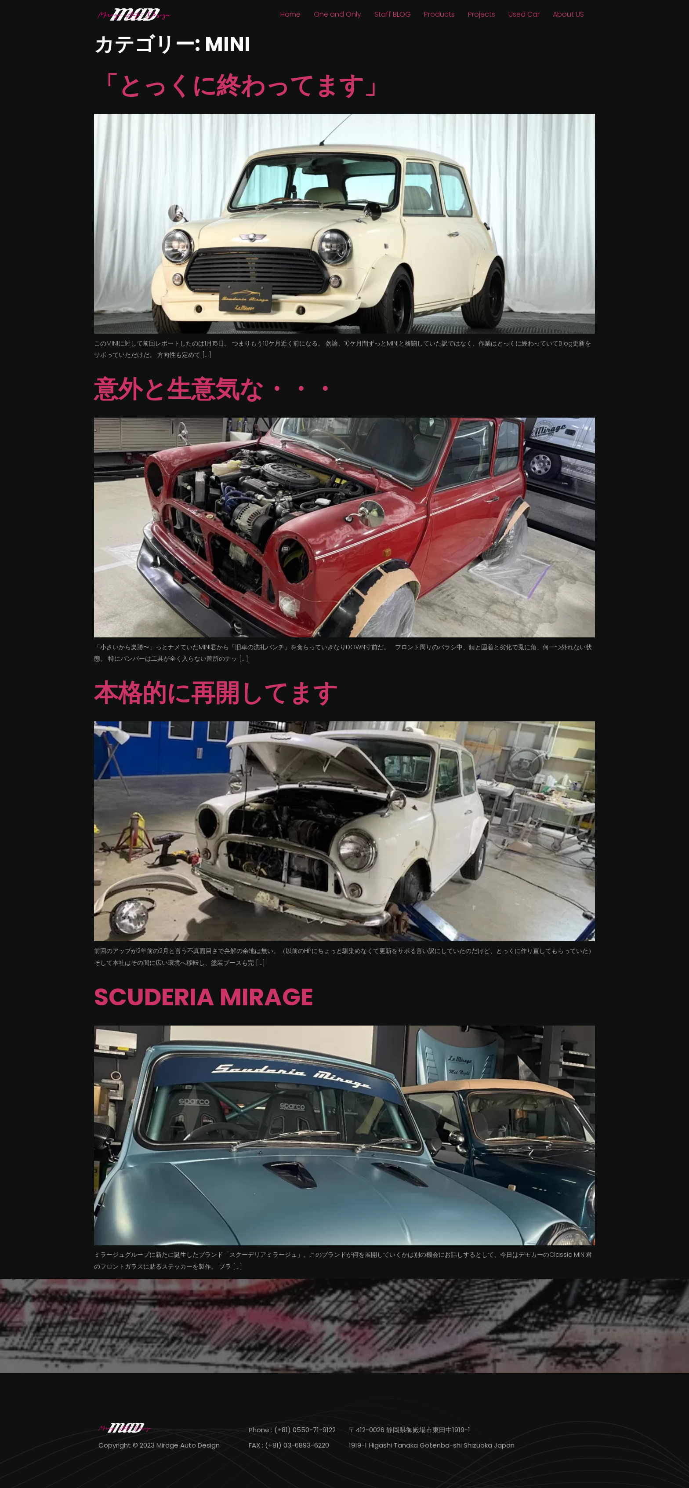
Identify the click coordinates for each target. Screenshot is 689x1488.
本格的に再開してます (216, 692)
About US (568, 14)
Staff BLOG (392, 14)
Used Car (524, 14)
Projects (481, 14)
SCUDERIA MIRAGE (203, 997)
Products (439, 14)
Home (290, 14)
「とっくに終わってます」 (241, 85)
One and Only (337, 14)
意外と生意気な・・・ (215, 389)
